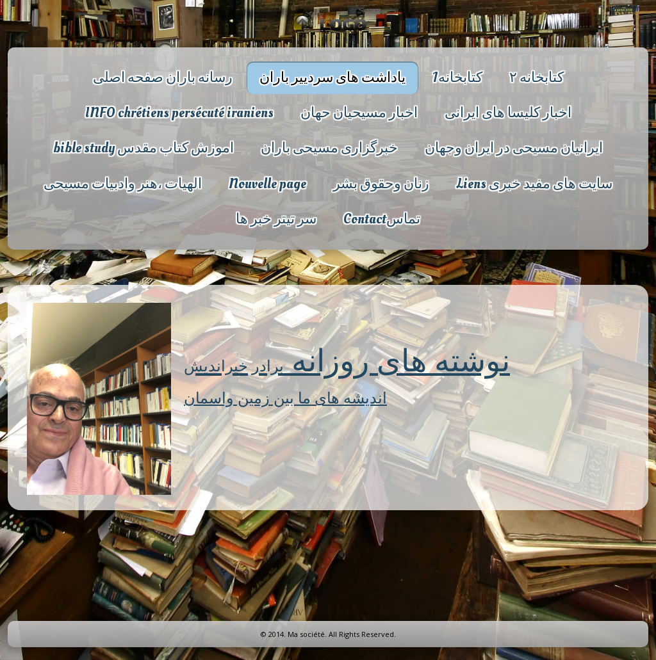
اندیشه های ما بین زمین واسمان (285, 397)
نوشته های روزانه (347, 359)
